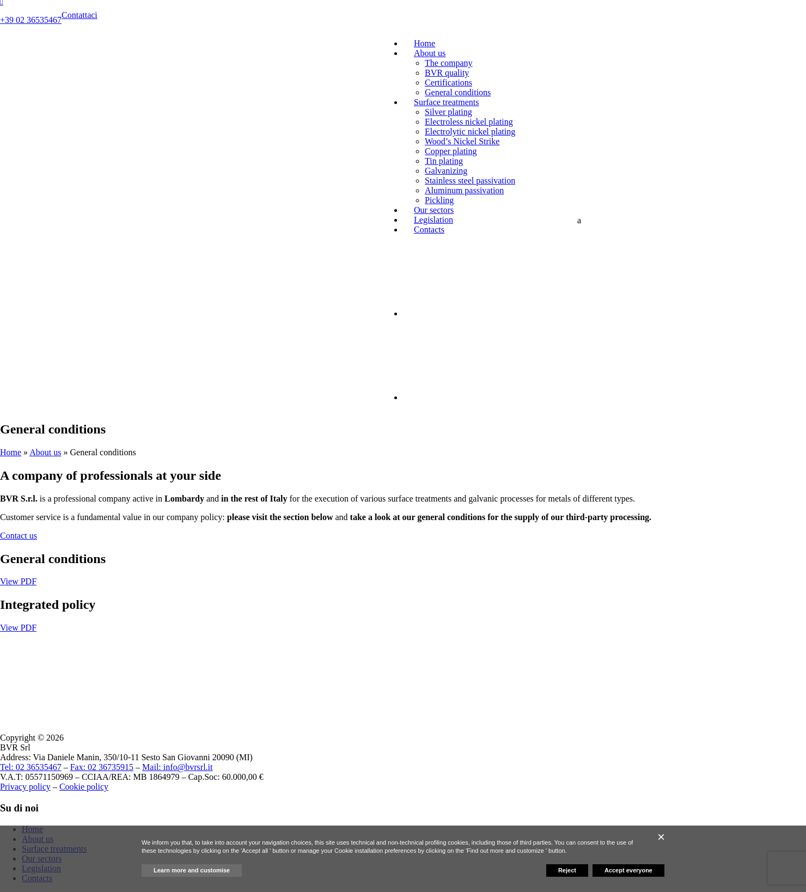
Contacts (429, 229)
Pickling (439, 200)
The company (449, 63)
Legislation (433, 219)
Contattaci (79, 15)
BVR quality (447, 72)
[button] (661, 837)
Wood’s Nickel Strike (462, 141)
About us (429, 53)
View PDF (18, 581)
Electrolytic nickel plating (470, 131)
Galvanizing (446, 170)
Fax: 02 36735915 (101, 767)
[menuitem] (495, 313)
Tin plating (444, 161)
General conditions (458, 92)
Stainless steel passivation (470, 180)
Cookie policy (83, 786)
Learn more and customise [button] (192, 870)
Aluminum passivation (464, 190)
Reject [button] (567, 870)
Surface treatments (446, 102)
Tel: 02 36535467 (31, 767)
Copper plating (451, 151)
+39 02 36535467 (31, 20)
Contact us (18, 535)
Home (424, 43)
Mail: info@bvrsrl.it (177, 767)
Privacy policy (25, 786)
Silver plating (448, 112)
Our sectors (434, 210)
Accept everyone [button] (628, 870)
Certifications (448, 82)
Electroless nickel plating (469, 121)
